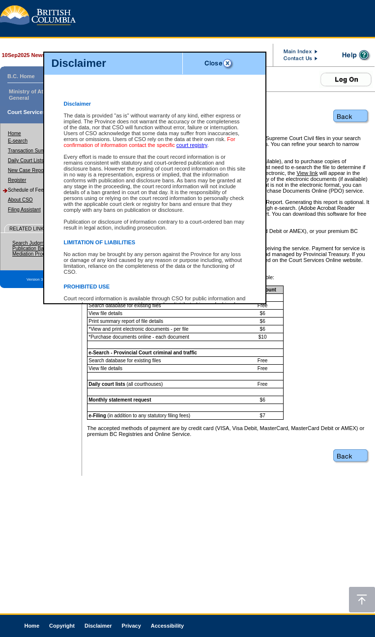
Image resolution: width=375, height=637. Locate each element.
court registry (191, 145)
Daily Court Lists (26, 160)
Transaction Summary (32, 150)
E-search (18, 141)
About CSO (20, 200)
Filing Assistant (24, 209)
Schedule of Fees (27, 190)
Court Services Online (35, 112)
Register (17, 180)
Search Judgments (32, 243)
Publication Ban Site (34, 248)
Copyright (62, 626)
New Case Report (27, 170)
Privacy (131, 626)
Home (14, 133)
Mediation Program (33, 254)
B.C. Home (21, 76)
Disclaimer (98, 626)
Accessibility (167, 626)
